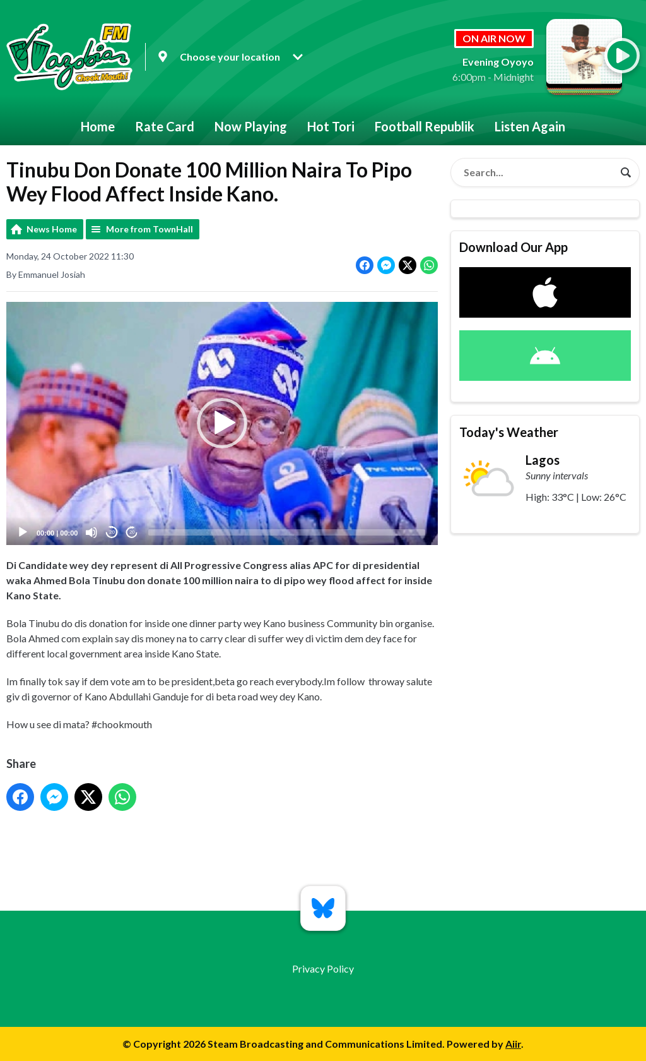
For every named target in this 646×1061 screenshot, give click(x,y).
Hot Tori (331, 126)
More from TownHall (149, 229)
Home (98, 126)
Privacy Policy (323, 968)
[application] (222, 423)
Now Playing (250, 126)
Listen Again (530, 126)
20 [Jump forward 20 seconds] (132, 532)
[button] (222, 423)
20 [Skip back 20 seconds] (112, 532)
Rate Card (164, 126)
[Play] (22, 532)
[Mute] (91, 532)
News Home (51, 229)
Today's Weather (508, 432)
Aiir (513, 1044)
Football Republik (424, 126)
